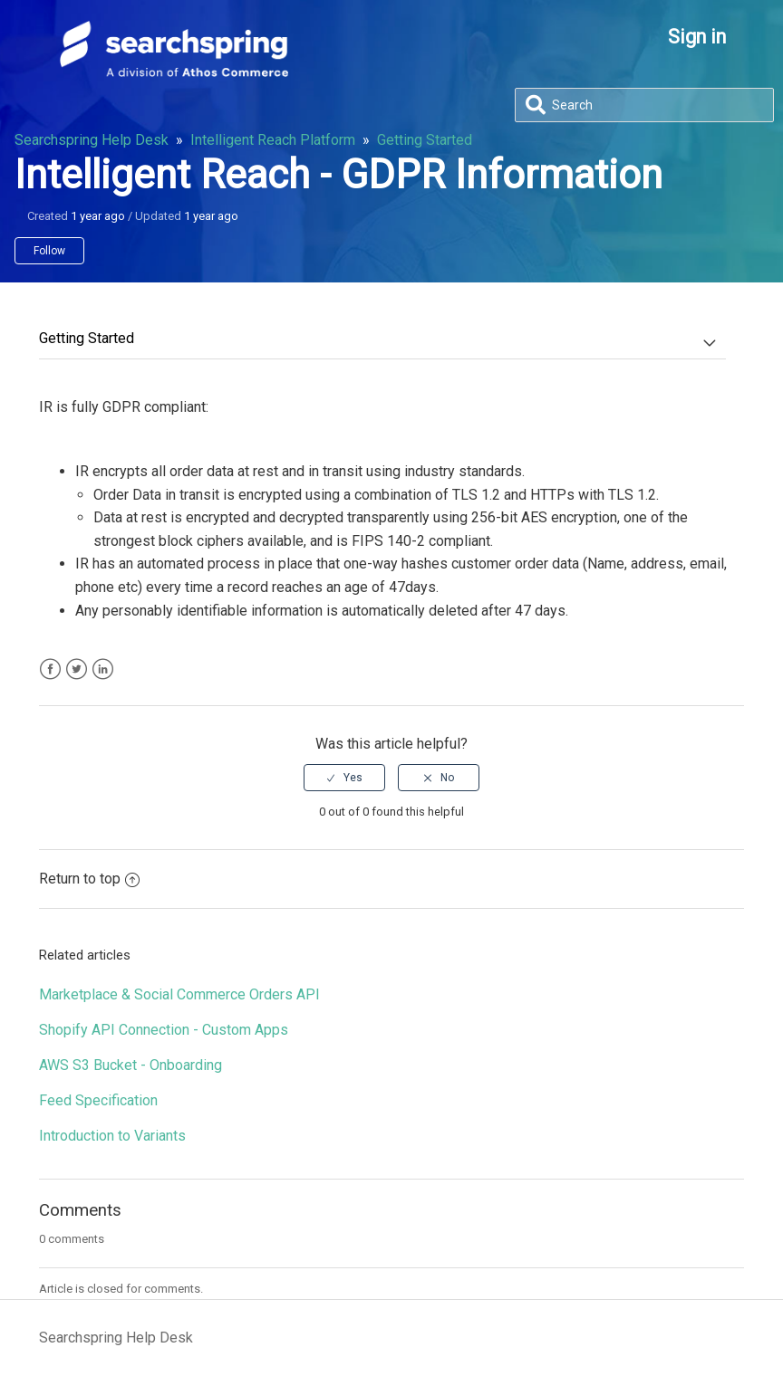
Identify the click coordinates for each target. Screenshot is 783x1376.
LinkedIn (103, 669)
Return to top (89, 878)
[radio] (344, 777)
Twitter (76, 669)
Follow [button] (49, 250)
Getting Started (424, 139)
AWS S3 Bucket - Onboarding (130, 1065)
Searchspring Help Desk (91, 139)
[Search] (644, 105)
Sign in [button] (697, 36)
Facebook (50, 669)
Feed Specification (98, 1100)
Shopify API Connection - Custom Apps (163, 1029)
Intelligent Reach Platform (272, 139)
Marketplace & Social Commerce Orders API (179, 994)
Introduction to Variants (112, 1135)
